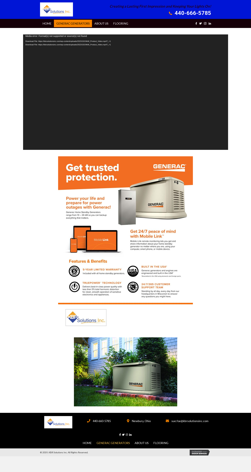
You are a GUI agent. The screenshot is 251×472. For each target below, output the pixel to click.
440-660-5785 (102, 421)
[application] (125, 92)
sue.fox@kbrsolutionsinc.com (189, 421)
